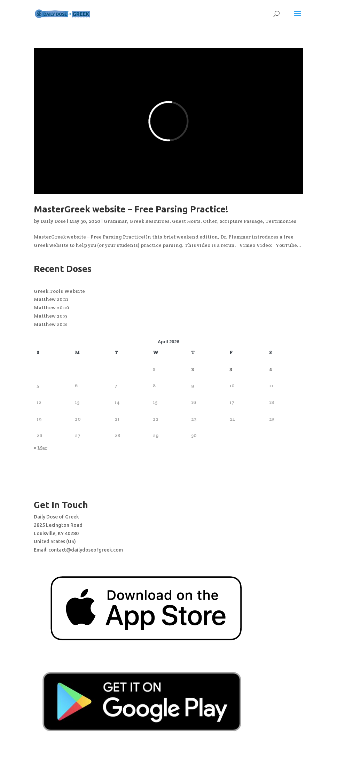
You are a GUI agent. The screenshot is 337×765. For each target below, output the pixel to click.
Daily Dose (53, 221)
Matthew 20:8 (50, 324)
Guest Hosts (186, 221)
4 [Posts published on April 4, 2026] (270, 369)
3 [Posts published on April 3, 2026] (230, 369)
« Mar (40, 448)
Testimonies (280, 221)
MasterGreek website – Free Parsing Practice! (131, 209)
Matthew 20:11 (51, 299)
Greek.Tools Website (59, 291)
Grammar (115, 221)
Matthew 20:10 (51, 307)
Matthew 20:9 (50, 316)
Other (210, 221)
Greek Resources (150, 221)
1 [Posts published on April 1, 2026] (154, 369)
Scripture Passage (241, 221)
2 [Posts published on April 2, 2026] (192, 369)
